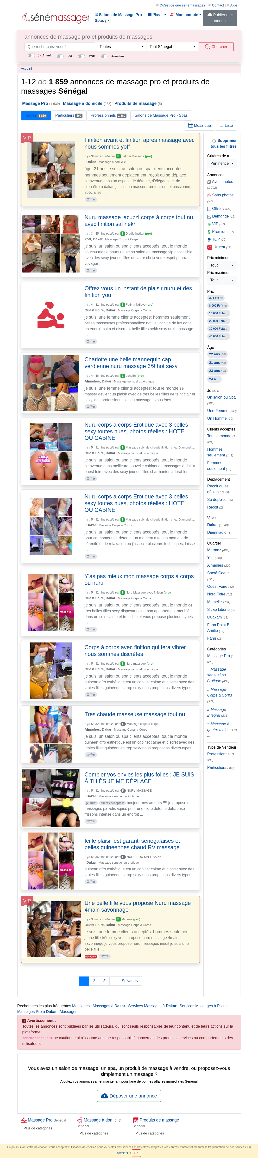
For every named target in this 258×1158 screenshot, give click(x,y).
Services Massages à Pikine (204, 1006)
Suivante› (130, 981)
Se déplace (220, 499)
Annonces (215, 175)
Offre (219, 208)
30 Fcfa (216, 298)
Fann (215, 638)
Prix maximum (219, 273)
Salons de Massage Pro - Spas (119, 18)
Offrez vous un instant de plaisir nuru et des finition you (138, 291)
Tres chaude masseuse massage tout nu (135, 714)
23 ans (217, 371)
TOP (217, 239)
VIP (216, 224)
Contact (216, 5)
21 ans (217, 362)
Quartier (214, 543)
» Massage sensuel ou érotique (218, 675)
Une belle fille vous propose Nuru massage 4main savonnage (138, 906)
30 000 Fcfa (218, 328)
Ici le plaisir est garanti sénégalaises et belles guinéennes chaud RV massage (132, 844)
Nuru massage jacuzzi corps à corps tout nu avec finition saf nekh (139, 220)
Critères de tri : (220, 156)
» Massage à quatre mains (222, 730)
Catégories (216, 649)
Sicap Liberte (221, 609)
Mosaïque (199, 125)
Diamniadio (219, 532)
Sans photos (220, 198)
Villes (211, 518)
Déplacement (218, 479)
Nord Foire (219, 594)
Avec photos (220, 184)
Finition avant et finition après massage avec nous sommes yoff (140, 143)
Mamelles (218, 602)
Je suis (213, 390)
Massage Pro (220, 659)
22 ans (217, 354)
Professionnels (108, 115)
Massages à (109, 1006)
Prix (210, 292)
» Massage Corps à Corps (219, 695)
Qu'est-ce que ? (180, 5)
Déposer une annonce (129, 1096)
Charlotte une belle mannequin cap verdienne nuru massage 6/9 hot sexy (131, 362)
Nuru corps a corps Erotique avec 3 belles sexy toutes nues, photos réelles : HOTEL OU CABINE (136, 431)
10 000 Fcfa (218, 313)
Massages (81, 1006)
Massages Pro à (37, 1012)
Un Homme (220, 418)
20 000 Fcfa (218, 321)
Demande (221, 216)
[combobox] (120, 46)
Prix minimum (219, 258)
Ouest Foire (220, 586)
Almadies (219, 565)
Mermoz (218, 550)
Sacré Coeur (218, 576)
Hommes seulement (220, 452)
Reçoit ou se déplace (218, 489)
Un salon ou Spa (221, 400)
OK (136, 1153)
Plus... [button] (155, 15)
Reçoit (215, 507)
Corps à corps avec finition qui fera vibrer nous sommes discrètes (135, 650)
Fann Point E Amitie (218, 628)
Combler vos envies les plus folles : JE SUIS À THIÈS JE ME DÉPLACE (139, 777)
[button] (185, 15)
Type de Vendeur (221, 747)
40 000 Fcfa (218, 336)
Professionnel (220, 757)
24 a (214, 379)
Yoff (214, 558)
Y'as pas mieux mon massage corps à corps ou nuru (139, 579)
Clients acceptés (221, 429)
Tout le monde (221, 439)
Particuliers (68, 115)
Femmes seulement (219, 466)
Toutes (36, 115)
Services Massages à (152, 1006)
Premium (220, 232)
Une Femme (222, 411)
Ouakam (217, 617)
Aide (232, 5)
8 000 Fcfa (218, 305)
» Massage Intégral (217, 712)
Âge (210, 348)
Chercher (216, 46)
